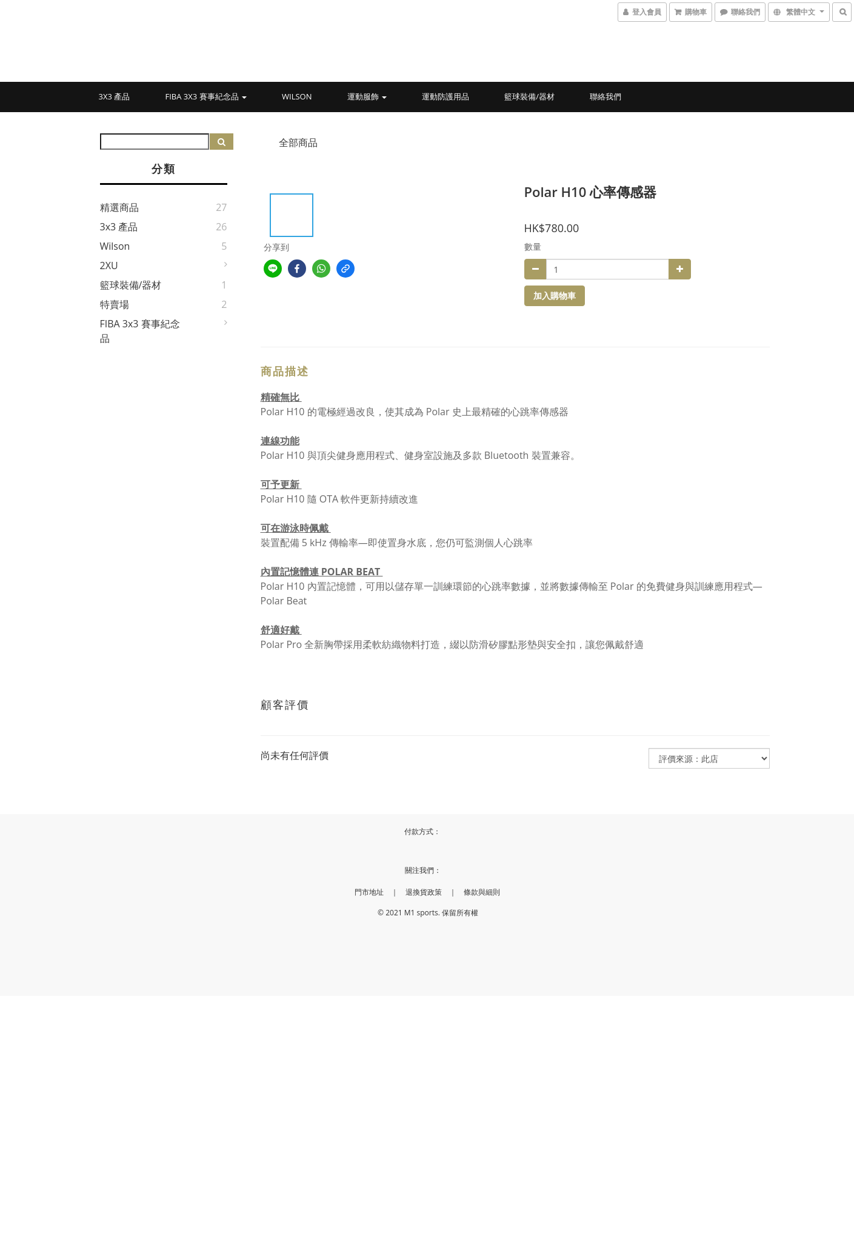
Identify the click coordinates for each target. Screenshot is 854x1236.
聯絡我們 (605, 96)
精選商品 (119, 207)
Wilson (297, 96)
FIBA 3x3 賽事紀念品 (205, 96)
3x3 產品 (114, 96)
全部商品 (298, 142)
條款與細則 (482, 892)
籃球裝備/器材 (529, 96)
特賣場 (114, 304)
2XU (109, 265)
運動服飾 (367, 96)
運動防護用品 (445, 96)
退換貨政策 (423, 892)
